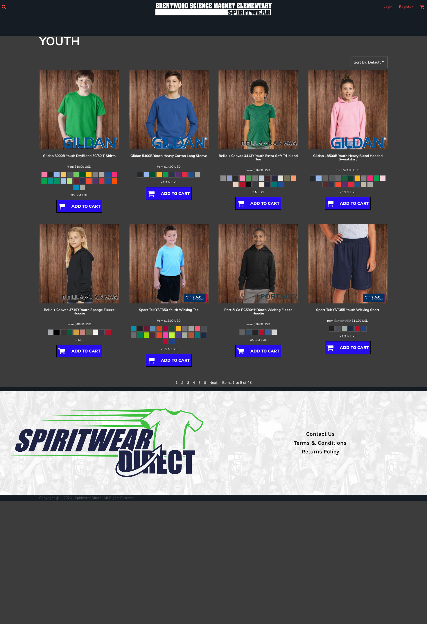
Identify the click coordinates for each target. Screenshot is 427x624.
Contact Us (320, 434)
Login (387, 6)
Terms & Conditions (320, 443)
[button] (3, 7)
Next (213, 382)
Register (406, 6)
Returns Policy (320, 451)
